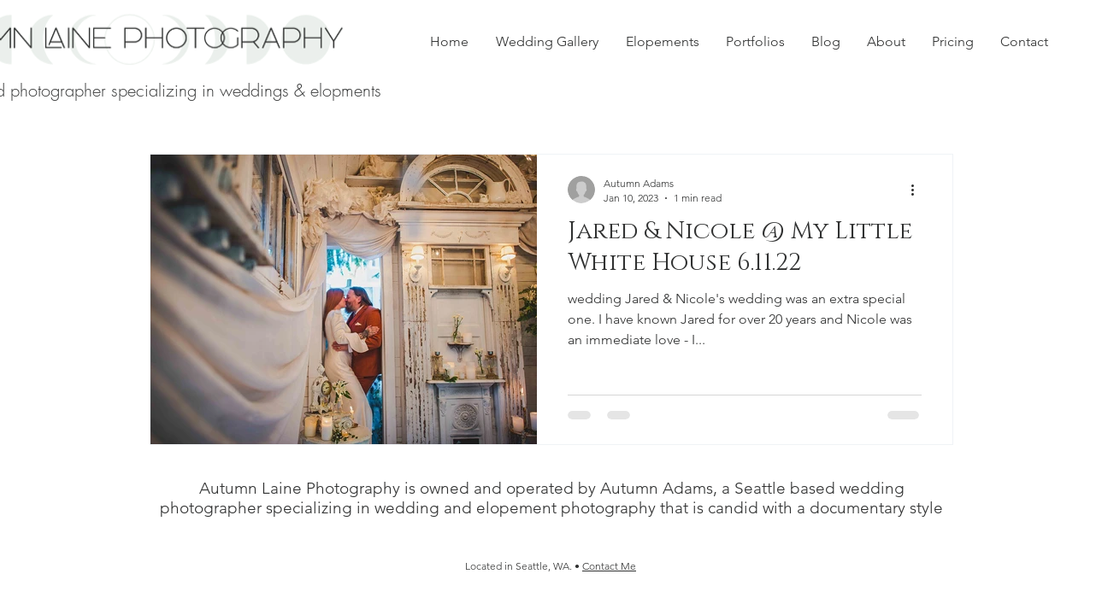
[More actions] (919, 189)
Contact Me (609, 565)
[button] (755, 41)
